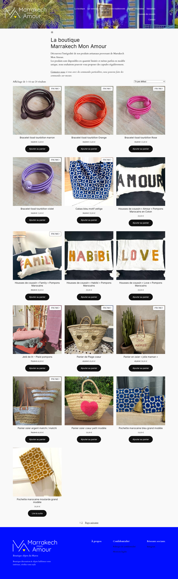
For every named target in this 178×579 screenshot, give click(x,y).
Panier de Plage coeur (89, 356)
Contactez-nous (58, 72)
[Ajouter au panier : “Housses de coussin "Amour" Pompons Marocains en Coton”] (141, 223)
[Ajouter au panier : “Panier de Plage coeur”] (89, 368)
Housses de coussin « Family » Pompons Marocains (37, 284)
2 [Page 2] (82, 522)
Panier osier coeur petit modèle (89, 428)
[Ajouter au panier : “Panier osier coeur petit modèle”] (89, 439)
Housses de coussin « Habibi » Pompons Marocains (89, 284)
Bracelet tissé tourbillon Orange (89, 137)
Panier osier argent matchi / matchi (37, 428)
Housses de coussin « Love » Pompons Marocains (140, 284)
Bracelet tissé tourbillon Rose (141, 137)
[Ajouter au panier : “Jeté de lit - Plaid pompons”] (37, 368)
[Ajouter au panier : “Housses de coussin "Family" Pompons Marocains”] (37, 297)
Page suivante (92, 522)
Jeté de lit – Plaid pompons (37, 356)
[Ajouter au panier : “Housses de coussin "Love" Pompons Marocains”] (141, 297)
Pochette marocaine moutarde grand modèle (37, 501)
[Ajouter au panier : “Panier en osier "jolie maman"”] (141, 368)
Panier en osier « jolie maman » (141, 356)
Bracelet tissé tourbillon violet (37, 208)
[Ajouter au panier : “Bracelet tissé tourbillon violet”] (37, 220)
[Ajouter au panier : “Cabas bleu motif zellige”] (89, 220)
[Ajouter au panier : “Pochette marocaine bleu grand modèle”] (141, 439)
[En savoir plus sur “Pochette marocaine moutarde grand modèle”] (37, 513)
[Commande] (149, 81)
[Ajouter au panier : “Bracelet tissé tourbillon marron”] (37, 149)
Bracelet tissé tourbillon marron (37, 137)
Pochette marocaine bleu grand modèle (141, 428)
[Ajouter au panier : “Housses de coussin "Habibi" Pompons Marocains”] (89, 297)
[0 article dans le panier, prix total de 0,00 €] (170, 14)
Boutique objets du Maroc (25, 555)
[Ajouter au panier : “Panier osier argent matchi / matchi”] (37, 439)
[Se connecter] (162, 14)
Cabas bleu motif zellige (89, 208)
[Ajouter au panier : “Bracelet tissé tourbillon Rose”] (141, 149)
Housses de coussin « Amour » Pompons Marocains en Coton (140, 210)
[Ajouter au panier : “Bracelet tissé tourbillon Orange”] (89, 149)
